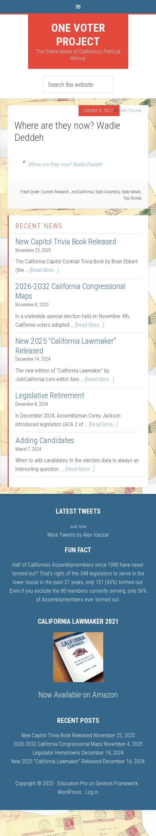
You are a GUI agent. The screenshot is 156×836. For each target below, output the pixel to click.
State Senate (131, 192)
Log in (92, 792)
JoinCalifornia (82, 192)
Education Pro (72, 783)
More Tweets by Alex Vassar (78, 535)
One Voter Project (78, 34)
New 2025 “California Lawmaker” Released (56, 761)
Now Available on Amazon (78, 695)
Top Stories (132, 198)
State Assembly (108, 192)
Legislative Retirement (49, 395)
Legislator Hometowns (57, 753)
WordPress (70, 792)
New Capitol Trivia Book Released (65, 241)
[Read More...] (44, 270)
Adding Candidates (44, 440)
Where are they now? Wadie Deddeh (65, 164)
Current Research (55, 192)
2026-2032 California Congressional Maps (58, 744)
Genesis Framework (117, 783)
